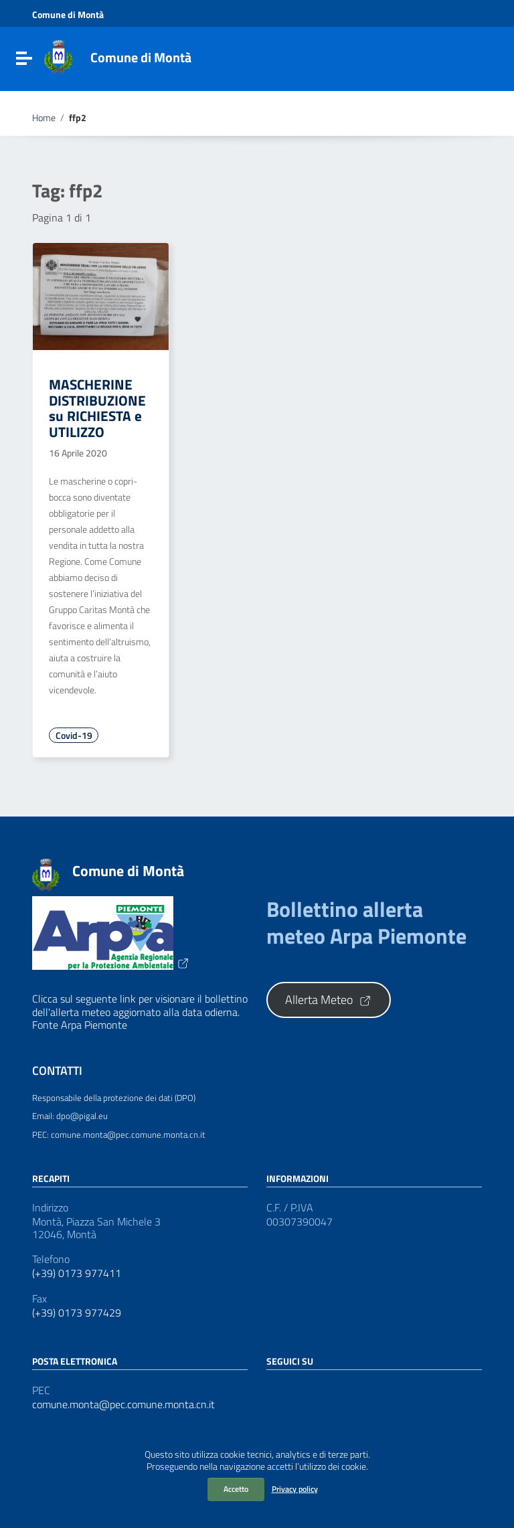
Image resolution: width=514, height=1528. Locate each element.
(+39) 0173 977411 (76, 1273)
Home (44, 117)
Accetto (236, 1488)
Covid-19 (74, 735)
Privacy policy (295, 1488)
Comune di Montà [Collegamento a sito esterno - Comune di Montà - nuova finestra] (68, 14)
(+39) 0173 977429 (76, 1312)
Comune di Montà (140, 57)
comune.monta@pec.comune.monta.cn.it (123, 1404)
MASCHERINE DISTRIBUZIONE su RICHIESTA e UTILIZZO (97, 407)
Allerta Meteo (328, 1000)
